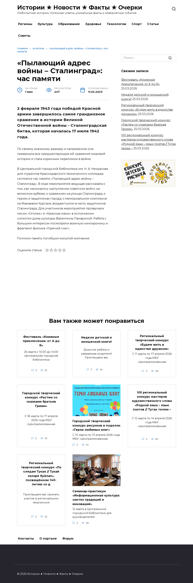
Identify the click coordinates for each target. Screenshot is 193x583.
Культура (45, 24)
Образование (69, 24)
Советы (24, 35)
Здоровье (93, 24)
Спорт (137, 24)
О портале (48, 536)
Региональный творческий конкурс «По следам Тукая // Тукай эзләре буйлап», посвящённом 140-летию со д (41, 472)
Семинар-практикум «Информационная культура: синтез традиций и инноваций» (96, 496)
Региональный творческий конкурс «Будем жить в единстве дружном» (147, 110)
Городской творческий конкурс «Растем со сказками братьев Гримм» (146, 124)
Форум (67, 536)
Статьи (153, 24)
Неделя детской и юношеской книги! (96, 339)
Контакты (26, 536)
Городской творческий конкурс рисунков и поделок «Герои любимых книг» (96, 424)
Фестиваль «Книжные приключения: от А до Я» (41, 340)
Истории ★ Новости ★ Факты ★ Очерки (79, 7)
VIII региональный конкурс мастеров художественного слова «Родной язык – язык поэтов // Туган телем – (152, 400)
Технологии (116, 24)
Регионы (25, 24)
